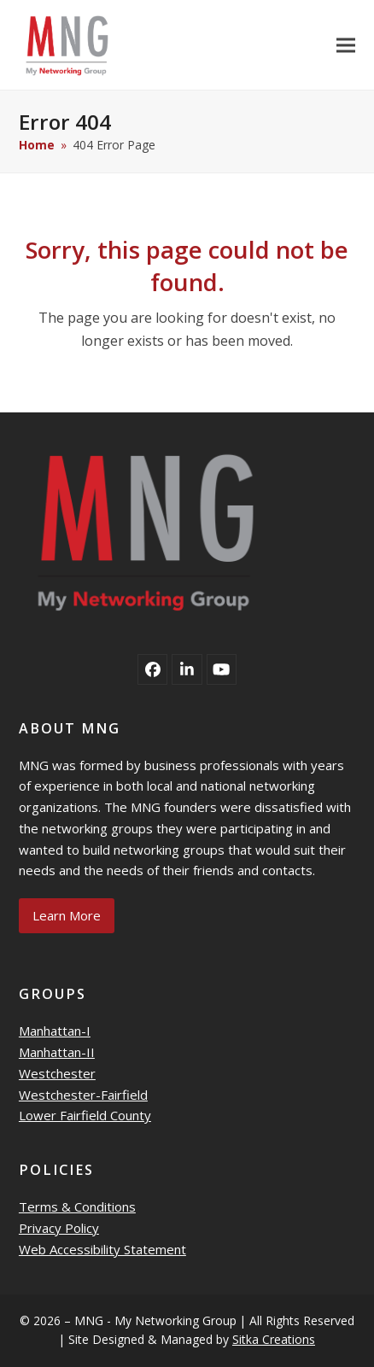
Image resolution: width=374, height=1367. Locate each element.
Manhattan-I (55, 1030)
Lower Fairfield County (85, 1115)
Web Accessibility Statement (102, 1249)
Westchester (57, 1073)
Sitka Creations (273, 1339)
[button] (345, 45)
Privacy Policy (59, 1227)
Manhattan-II (57, 1051)
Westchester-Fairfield (83, 1094)
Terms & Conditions (77, 1206)
